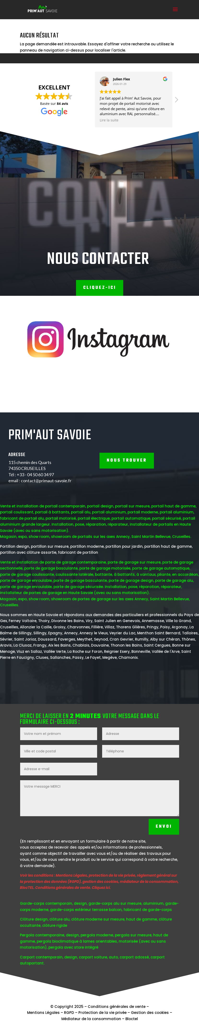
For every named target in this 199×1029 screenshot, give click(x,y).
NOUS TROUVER (127, 507)
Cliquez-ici (99, 287)
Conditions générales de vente (117, 1006)
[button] (142, 101)
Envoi (164, 873)
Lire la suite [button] (75, 120)
